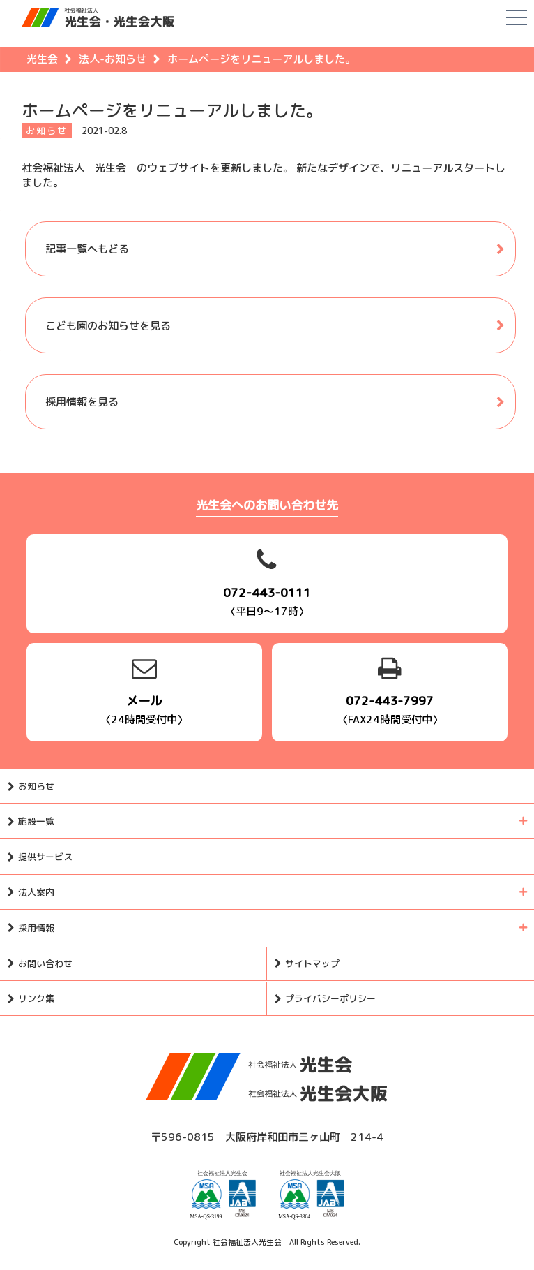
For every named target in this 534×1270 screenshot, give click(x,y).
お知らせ (36, 786)
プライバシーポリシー (330, 998)
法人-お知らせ (112, 59)
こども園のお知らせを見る (108, 325)
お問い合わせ (45, 963)
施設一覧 (36, 821)
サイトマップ (312, 963)
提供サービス (45, 856)
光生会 (42, 59)
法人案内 (36, 892)
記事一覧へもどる (87, 249)
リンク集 (36, 998)
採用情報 (36, 928)
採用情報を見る (82, 401)
